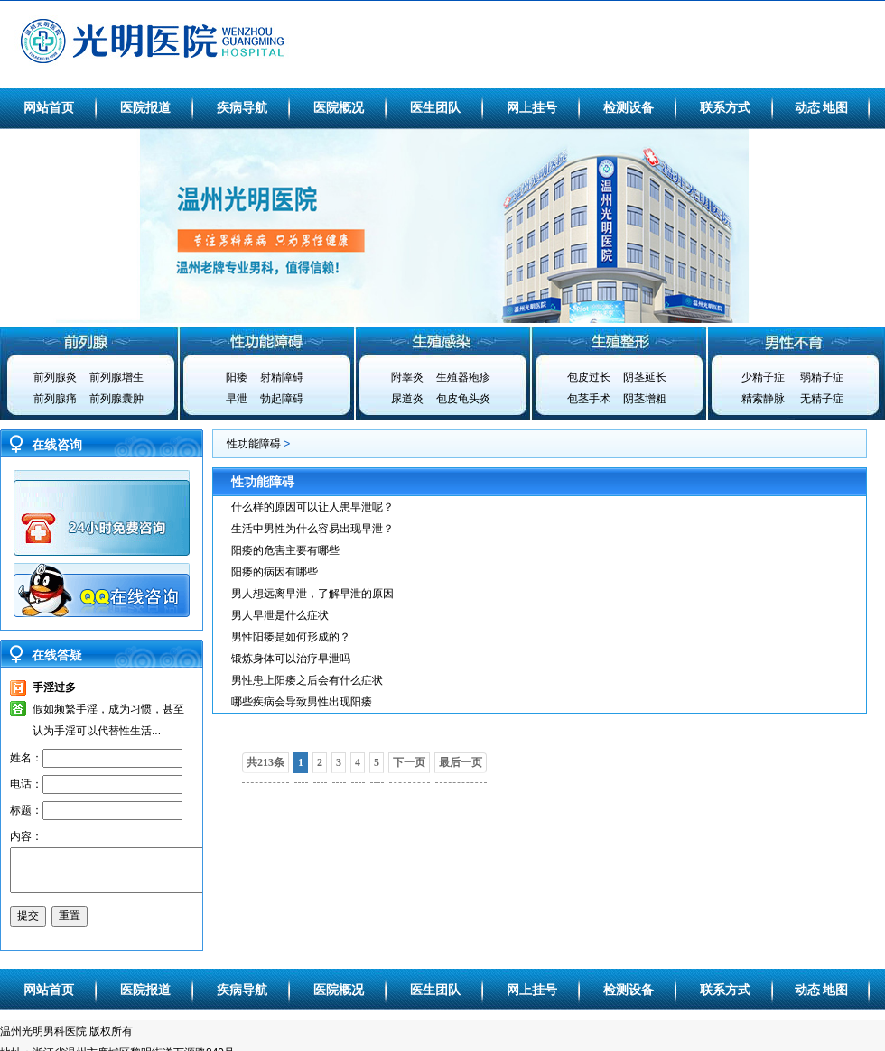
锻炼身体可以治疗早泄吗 (290, 658)
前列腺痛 (55, 398)
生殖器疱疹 (463, 377)
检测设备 (628, 107)
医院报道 (145, 107)
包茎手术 (588, 398)
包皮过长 (588, 377)
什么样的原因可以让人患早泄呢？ (312, 507)
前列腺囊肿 (116, 398)
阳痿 (236, 377)
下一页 (409, 762)
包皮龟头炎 (463, 398)
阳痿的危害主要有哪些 (285, 550)
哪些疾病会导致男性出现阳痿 (301, 702)
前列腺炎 (55, 377)
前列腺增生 (116, 377)
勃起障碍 (281, 398)
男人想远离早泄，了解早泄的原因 (312, 593)
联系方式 (725, 107)
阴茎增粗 (644, 398)
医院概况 (338, 107)
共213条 (265, 762)
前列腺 (88, 341)
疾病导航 (242, 107)
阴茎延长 (644, 377)
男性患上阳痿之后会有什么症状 (307, 680)
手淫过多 (54, 687)
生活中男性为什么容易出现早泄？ (312, 528)
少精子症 (763, 377)
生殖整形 (619, 341)
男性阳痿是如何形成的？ (290, 637)
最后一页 (460, 762)
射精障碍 (281, 377)
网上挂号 (532, 107)
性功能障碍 (265, 341)
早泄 (236, 398)
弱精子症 (821, 377)
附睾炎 (407, 377)
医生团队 (435, 107)
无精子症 (821, 398)
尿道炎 (407, 398)
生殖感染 (442, 341)
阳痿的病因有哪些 (274, 572)
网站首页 (48, 107)
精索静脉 (763, 398)
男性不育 (796, 341)
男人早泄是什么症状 (280, 615)
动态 (807, 107)
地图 (835, 107)
